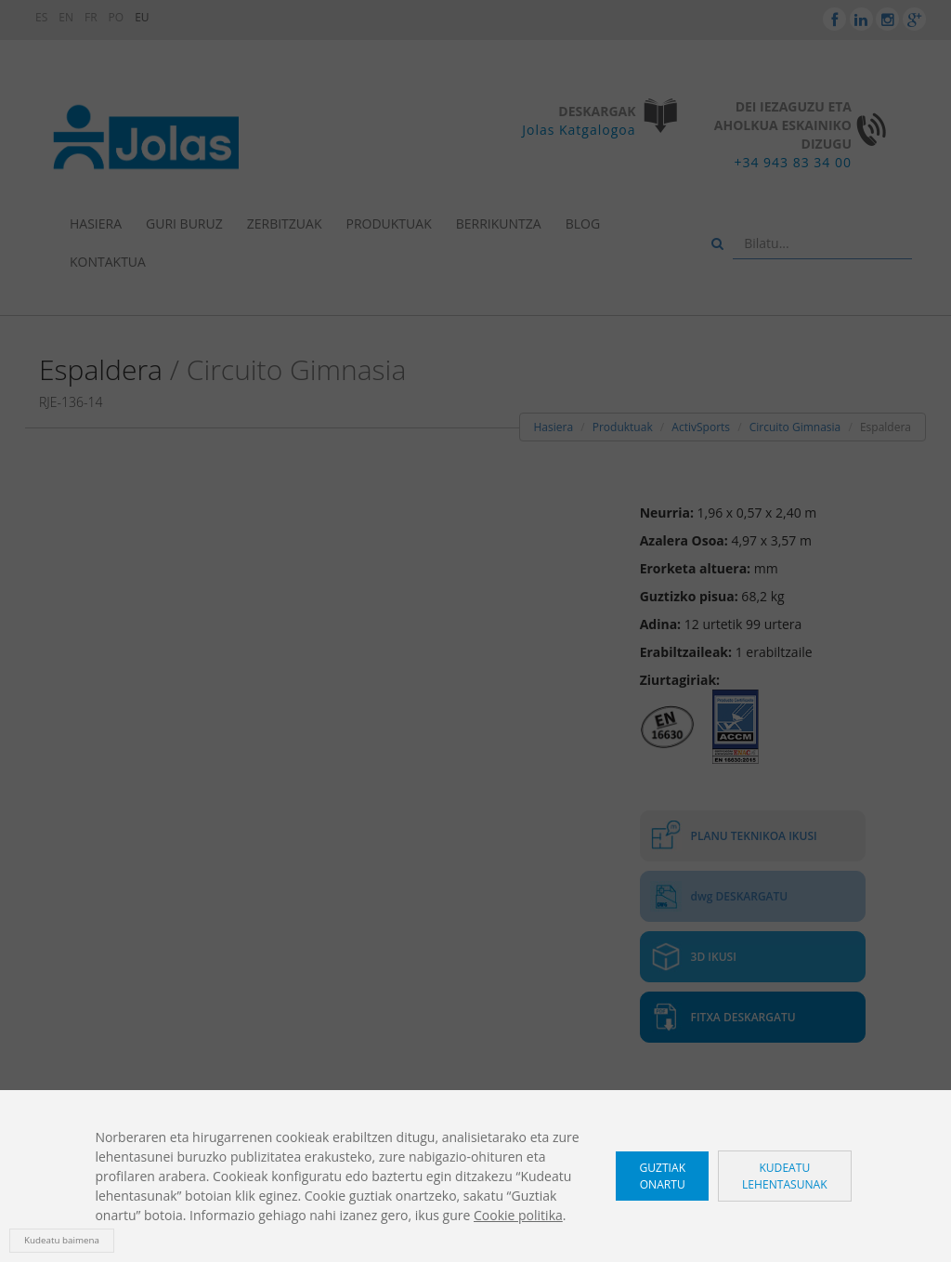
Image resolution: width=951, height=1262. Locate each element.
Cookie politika (518, 1215)
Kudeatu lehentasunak (784, 1175)
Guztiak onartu (662, 1175)
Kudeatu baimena (61, 1240)
